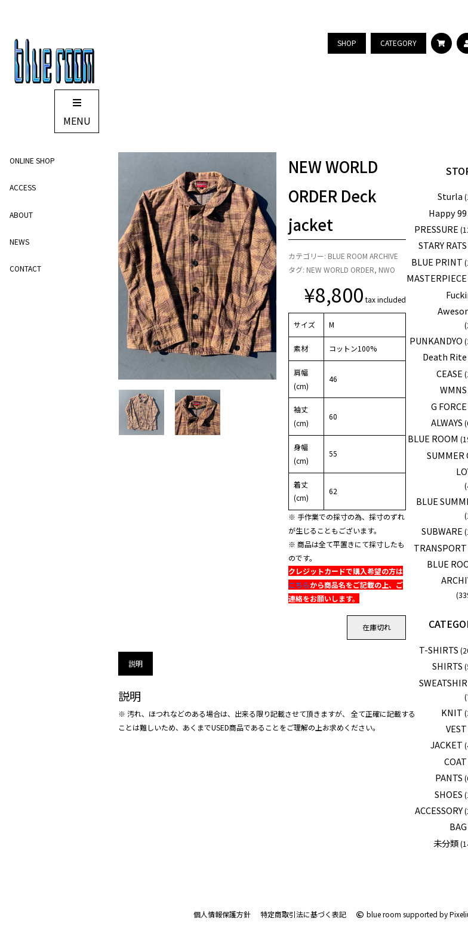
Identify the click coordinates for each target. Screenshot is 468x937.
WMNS (453, 389)
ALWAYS (447, 422)
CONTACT (25, 268)
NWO (386, 269)
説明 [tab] (135, 663)
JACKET (446, 744)
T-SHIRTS (438, 649)
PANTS (449, 777)
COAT (455, 761)
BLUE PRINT (437, 261)
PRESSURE (436, 229)
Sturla (450, 196)
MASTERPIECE (437, 278)
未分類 (445, 843)
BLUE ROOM (433, 438)
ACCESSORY (439, 810)
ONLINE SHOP (32, 160)
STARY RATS (442, 245)
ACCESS (23, 187)
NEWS (19, 241)
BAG (458, 826)
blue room (378, 914)
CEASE (449, 373)
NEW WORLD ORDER (340, 269)
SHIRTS (447, 665)
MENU (77, 112)
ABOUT (21, 214)
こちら (299, 585)
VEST (456, 728)
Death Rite (445, 356)
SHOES (449, 794)
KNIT (452, 712)
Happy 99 (448, 212)
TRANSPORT (440, 547)
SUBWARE (442, 531)
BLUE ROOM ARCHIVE (363, 256)
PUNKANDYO (436, 340)
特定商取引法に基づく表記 (303, 914)
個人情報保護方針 (222, 914)
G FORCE (449, 406)
